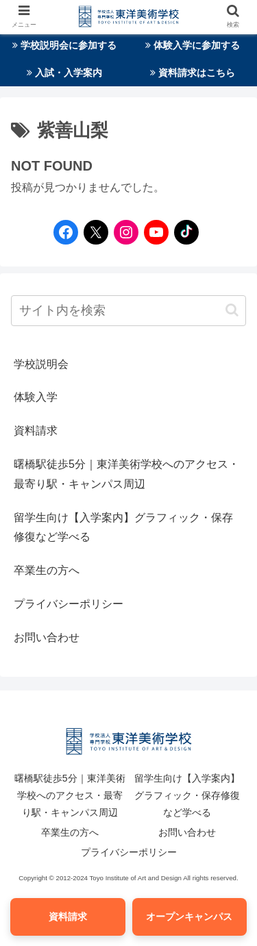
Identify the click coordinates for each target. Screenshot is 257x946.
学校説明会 (41, 364)
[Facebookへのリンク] (62, 232)
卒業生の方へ (46, 570)
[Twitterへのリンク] (96, 232)
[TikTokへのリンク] (183, 232)
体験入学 (36, 397)
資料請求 (36, 430)
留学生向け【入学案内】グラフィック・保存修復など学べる (123, 527)
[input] (128, 310)
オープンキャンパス (189, 916)
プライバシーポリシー (68, 604)
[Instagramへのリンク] (123, 232)
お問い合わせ (46, 637)
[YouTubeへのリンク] (153, 232)
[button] (232, 310)
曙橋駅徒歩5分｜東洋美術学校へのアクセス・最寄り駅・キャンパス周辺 (126, 474)
